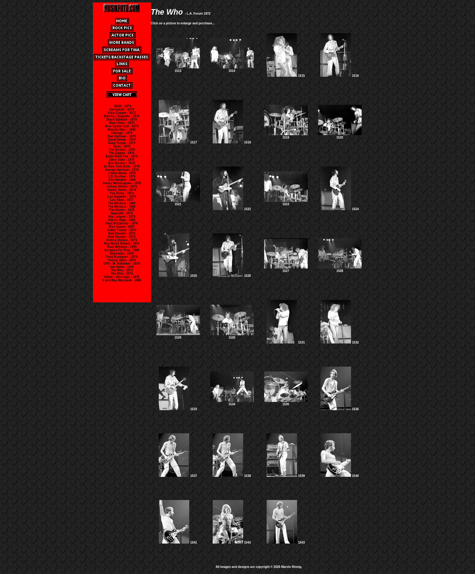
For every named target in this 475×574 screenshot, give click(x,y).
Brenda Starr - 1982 (122, 129)
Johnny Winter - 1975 (121, 186)
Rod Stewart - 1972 (121, 233)
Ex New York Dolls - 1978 (122, 166)
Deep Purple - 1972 (121, 143)
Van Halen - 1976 (122, 267)
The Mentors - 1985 (122, 206)
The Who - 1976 (122, 273)
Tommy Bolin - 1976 (122, 260)
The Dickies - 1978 (121, 149)
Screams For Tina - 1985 (121, 250)
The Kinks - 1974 (122, 193)
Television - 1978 (122, 253)
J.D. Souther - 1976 (121, 176)
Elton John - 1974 (121, 159)
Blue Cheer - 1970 (122, 123)
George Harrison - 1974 (121, 169)
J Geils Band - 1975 (122, 173)
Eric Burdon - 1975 (121, 163)
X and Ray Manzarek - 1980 (121, 280)
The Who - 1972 (122, 270)
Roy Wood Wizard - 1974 (122, 243)
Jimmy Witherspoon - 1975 (121, 183)
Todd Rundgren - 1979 (122, 257)
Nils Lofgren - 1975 (121, 216)
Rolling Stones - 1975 (121, 240)
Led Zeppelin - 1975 (122, 196)
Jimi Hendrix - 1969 (122, 179)
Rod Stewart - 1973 (121, 236)
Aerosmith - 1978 (121, 109)
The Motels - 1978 (121, 210)
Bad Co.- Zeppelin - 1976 (121, 116)
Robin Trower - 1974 (121, 230)
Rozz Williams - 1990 (122, 246)
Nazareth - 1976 (122, 213)
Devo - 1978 (121, 146)
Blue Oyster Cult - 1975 (121, 126)
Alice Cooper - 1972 (122, 112)
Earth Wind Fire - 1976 (122, 156)
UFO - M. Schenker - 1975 (121, 263)
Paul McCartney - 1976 (121, 223)
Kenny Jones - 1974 (122, 190)
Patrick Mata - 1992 (121, 220)
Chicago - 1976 (122, 133)
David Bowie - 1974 (122, 139)
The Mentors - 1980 (122, 203)
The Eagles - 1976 (122, 153)
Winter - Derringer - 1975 (121, 277)
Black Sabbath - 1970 (121, 119)
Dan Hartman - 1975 (122, 136)
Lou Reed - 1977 (121, 200)
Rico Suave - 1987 (122, 226)
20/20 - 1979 (122, 106)
